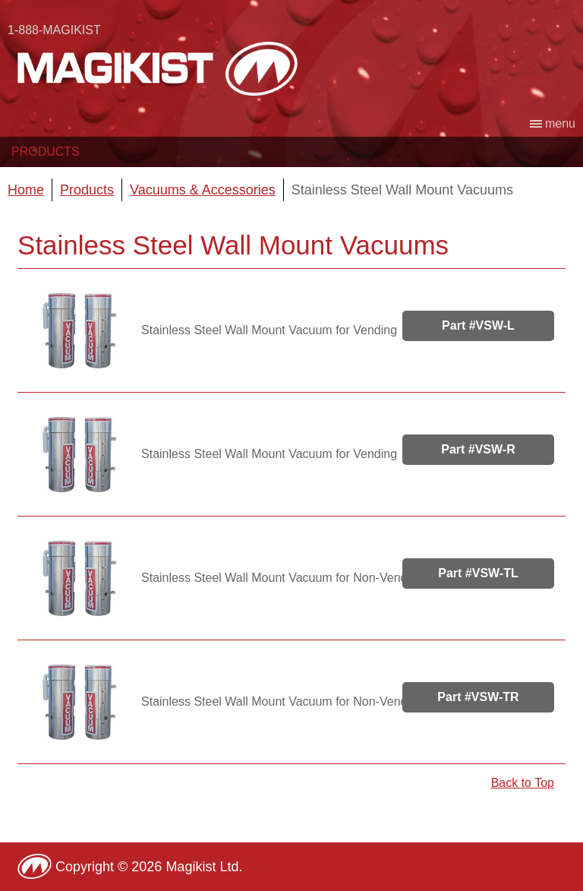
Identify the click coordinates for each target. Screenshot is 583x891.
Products (45, 151)
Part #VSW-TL (478, 573)
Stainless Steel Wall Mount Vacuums (402, 189)
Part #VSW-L (478, 325)
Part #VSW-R (478, 449)
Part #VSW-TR (477, 696)
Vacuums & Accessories (203, 189)
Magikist (157, 68)
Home (26, 189)
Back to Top (522, 782)
